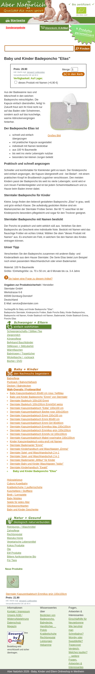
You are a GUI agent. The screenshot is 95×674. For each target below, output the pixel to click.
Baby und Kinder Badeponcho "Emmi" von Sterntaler (38, 396)
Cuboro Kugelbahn (17, 483)
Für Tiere (12, 560)
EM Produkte (14, 552)
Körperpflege (14, 338)
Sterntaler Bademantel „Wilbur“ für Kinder (32, 460)
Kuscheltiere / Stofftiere (19, 491)
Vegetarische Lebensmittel (21, 541)
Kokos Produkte (15, 545)
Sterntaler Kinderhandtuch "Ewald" (29, 467)
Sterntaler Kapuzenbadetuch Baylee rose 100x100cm (39, 411)
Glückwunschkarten (18, 505)
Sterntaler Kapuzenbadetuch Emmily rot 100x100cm (38, 434)
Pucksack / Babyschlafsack (22, 382)
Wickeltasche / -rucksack (20, 357)
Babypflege (13, 378)
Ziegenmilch (13, 335)
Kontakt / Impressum (18, 611)
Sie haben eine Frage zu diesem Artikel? (30, 278)
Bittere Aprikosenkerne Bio (21, 556)
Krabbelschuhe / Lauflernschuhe (24, 487)
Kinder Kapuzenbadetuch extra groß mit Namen (36, 441)
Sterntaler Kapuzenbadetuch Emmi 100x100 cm (36, 415)
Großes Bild (54, 135)
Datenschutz (14, 622)
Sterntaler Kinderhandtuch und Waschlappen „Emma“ (39, 448)
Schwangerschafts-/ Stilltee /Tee (24, 331)
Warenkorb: (54, 28)
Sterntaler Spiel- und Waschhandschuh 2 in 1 (34, 452)
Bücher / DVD (14, 361)
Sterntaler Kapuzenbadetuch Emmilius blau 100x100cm (40, 426)
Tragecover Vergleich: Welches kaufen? (77, 648)
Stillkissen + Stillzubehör (20, 346)
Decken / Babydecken (19, 385)
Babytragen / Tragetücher (21, 353)
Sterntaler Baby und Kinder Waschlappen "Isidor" (37, 463)
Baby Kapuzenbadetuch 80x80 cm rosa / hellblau (37, 393)
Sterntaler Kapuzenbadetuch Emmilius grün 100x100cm (40, 430)
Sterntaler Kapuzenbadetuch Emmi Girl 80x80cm (36, 422)
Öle (9, 549)
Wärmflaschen (15, 349)
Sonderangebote (15, 27)
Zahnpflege (13, 530)
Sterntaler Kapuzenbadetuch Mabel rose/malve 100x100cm (42, 437)
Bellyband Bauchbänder (20, 342)
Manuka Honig (15, 538)
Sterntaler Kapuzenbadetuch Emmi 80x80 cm (34, 419)
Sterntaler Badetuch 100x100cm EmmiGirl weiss (36, 404)
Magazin (11, 626)
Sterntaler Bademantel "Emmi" (26, 445)
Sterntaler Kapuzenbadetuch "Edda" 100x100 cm (37, 408)
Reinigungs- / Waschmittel (21, 526)
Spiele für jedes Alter (18, 502)
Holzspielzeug (14, 479)
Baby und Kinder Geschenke (22, 509)
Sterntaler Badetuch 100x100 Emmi (29, 400)
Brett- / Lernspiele (17, 494)
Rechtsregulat (14, 534)
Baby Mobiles (14, 498)
